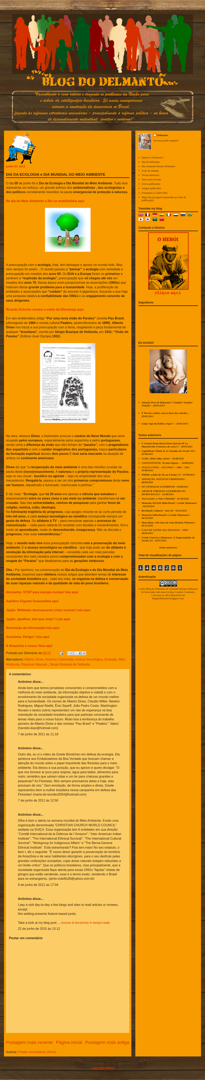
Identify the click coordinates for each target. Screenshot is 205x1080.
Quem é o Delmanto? (153, 157)
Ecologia (110, 659)
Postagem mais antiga (107, 1042)
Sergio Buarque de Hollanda (70, 664)
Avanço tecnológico (89, 659)
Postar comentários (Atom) (37, 1052)
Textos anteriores (150, 175)
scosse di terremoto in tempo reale (85, 922)
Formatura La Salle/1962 (154, 192)
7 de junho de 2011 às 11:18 (38, 734)
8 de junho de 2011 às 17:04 (38, 885)
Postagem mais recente (29, 1042)
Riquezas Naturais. (34, 664)
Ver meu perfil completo (166, 140)
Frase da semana (150, 170)
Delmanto (162, 135)
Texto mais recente (151, 179)
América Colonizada (59, 659)
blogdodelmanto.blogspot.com (168, 598)
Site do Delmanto (151, 161)
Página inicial (69, 1042)
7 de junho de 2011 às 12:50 (38, 800)
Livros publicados (151, 183)
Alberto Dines (33, 659)
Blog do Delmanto (155, 588)
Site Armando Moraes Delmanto (158, 166)
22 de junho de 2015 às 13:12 (39, 928)
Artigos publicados (151, 188)
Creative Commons (185, 591)
